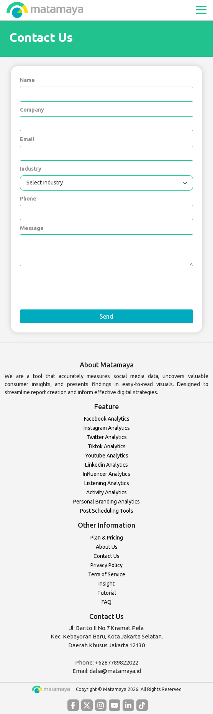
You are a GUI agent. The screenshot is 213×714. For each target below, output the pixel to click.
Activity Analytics (106, 492)
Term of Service (106, 574)
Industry (30, 169)
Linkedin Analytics (106, 465)
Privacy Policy (106, 565)
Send (106, 316)
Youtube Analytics (106, 455)
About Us (107, 547)
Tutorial (106, 593)
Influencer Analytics (106, 474)
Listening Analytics (106, 483)
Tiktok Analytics (107, 446)
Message (32, 228)
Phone (28, 199)
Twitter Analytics (107, 437)
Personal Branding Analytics (106, 501)
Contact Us (106, 556)
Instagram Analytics (107, 428)
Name (27, 80)
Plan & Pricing (106, 538)
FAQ (106, 602)
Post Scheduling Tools (106, 511)
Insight (106, 584)
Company (32, 110)
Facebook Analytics (106, 419)
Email (27, 139)
